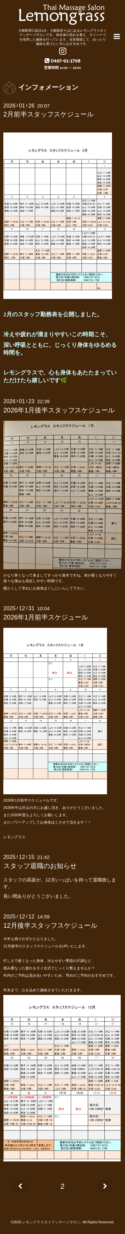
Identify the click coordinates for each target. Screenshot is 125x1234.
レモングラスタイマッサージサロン (51, 1222)
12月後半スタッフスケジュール (50, 925)
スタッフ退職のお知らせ (40, 865)
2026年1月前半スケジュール (45, 617)
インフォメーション (48, 87)
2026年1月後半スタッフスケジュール (59, 410)
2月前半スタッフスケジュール (48, 114)
